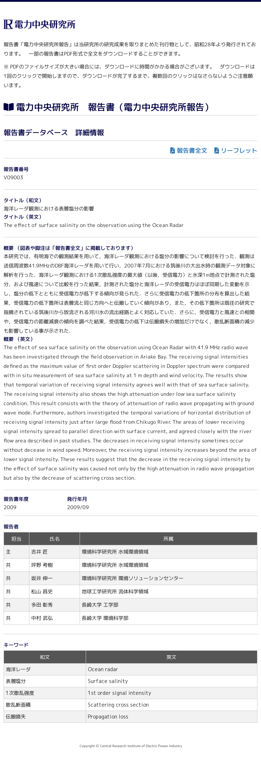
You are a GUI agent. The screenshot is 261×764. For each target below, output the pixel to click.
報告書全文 (192, 150)
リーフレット (239, 150)
